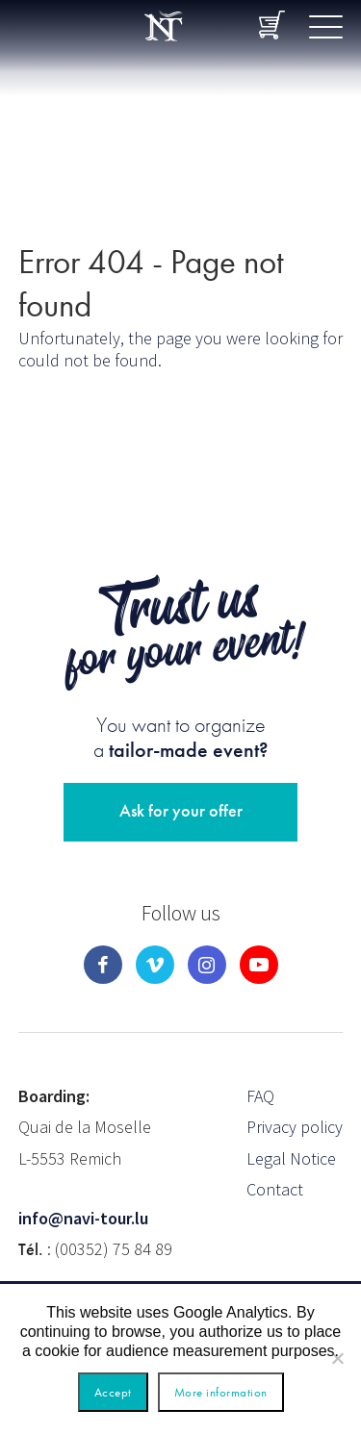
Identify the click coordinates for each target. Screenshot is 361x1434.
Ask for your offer (181, 810)
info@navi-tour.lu (83, 1218)
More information (221, 1392)
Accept (113, 1392)
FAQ (260, 1096)
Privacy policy (294, 1127)
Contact (274, 1189)
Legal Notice (291, 1158)
